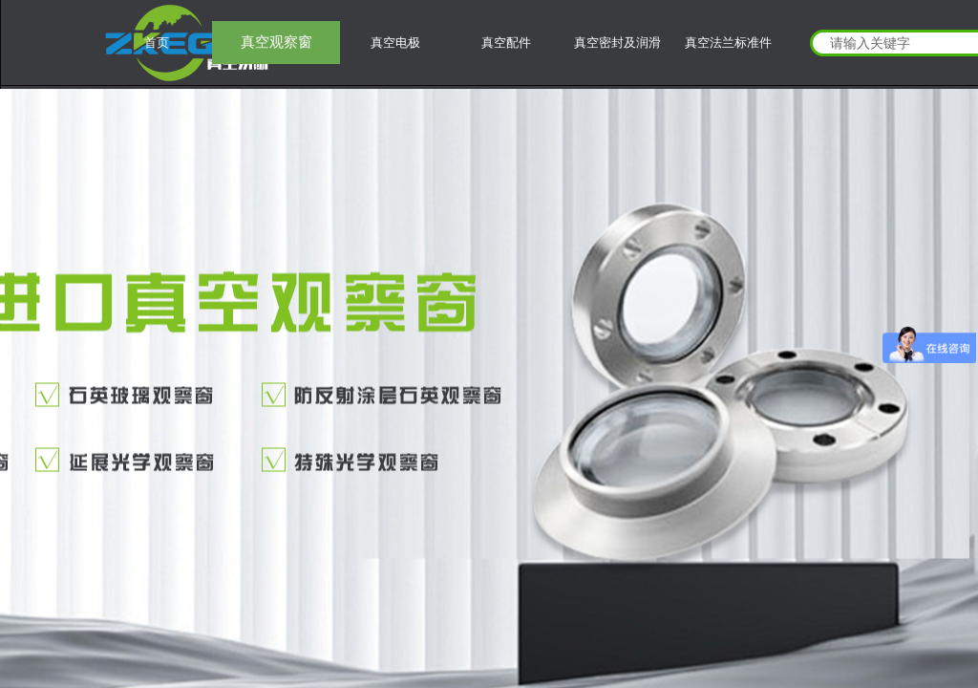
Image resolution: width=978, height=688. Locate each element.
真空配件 (506, 42)
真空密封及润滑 (617, 42)
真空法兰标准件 (728, 42)
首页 (156, 42)
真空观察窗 (276, 42)
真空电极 (395, 42)
